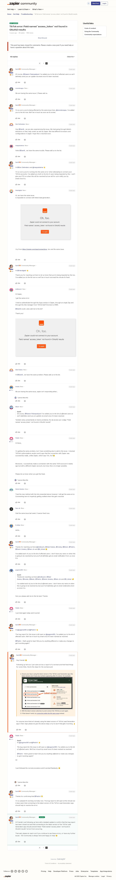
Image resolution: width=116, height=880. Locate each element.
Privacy (109, 876)
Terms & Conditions (50, 863)
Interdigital (18, 190)
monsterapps (19, 88)
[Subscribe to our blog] (19, 871)
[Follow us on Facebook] (12, 871)
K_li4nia (17, 525)
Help (49, 871)
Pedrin (17, 438)
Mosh (17, 407)
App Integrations (106, 871)
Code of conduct (90, 28)
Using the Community (91, 31)
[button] (95, 3)
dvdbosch (18, 289)
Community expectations (93, 34)
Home (9, 14)
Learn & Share (24, 9)
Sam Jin (17, 508)
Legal (103, 876)
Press (71, 871)
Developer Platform (60, 871)
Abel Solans (19, 370)
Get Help (11, 9)
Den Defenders (20, 124)
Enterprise (84, 871)
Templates (94, 871)
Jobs (77, 871)
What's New (38, 9)
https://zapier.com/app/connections (34, 249)
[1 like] (21, 398)
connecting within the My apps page (48, 713)
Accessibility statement (64, 863)
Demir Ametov (19, 489)
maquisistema (19, 145)
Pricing (43, 871)
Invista (17, 386)
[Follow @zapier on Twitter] (22, 871)
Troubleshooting (27, 14)
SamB (17, 69)
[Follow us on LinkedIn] (15, 871)
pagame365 (19, 570)
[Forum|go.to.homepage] (22, 3)
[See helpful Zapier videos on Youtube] (26, 871)
